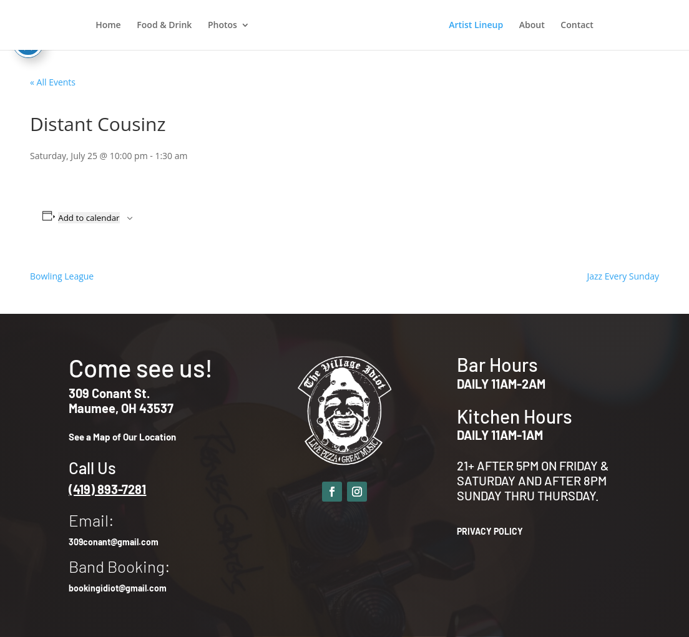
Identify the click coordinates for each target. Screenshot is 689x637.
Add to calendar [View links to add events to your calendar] (88, 217)
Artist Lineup (476, 26)
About (532, 26)
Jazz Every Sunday (623, 276)
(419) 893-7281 (107, 489)
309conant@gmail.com (114, 542)
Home (108, 26)
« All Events (53, 82)
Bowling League (62, 276)
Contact (576, 26)
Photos (222, 26)
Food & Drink (164, 26)
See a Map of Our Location (122, 436)
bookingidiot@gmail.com (118, 588)
